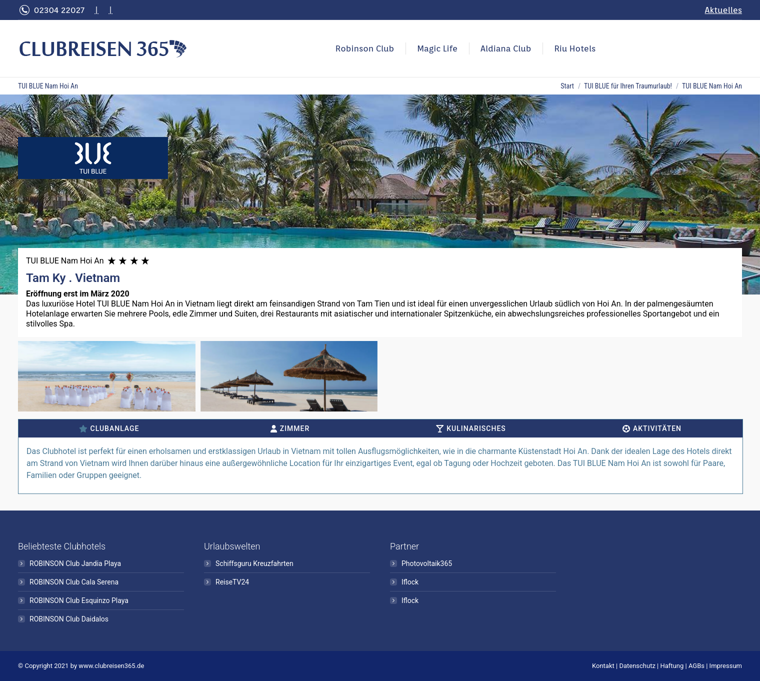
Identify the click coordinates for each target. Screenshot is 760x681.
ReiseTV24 (232, 582)
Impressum (726, 666)
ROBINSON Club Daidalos (69, 619)
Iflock (410, 582)
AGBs (696, 666)
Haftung (672, 666)
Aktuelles (723, 10)
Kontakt (603, 666)
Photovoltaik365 (427, 564)
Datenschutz (637, 666)
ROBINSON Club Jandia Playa (75, 564)
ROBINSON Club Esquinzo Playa (79, 600)
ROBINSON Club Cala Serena (74, 582)
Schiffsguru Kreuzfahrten (255, 564)
